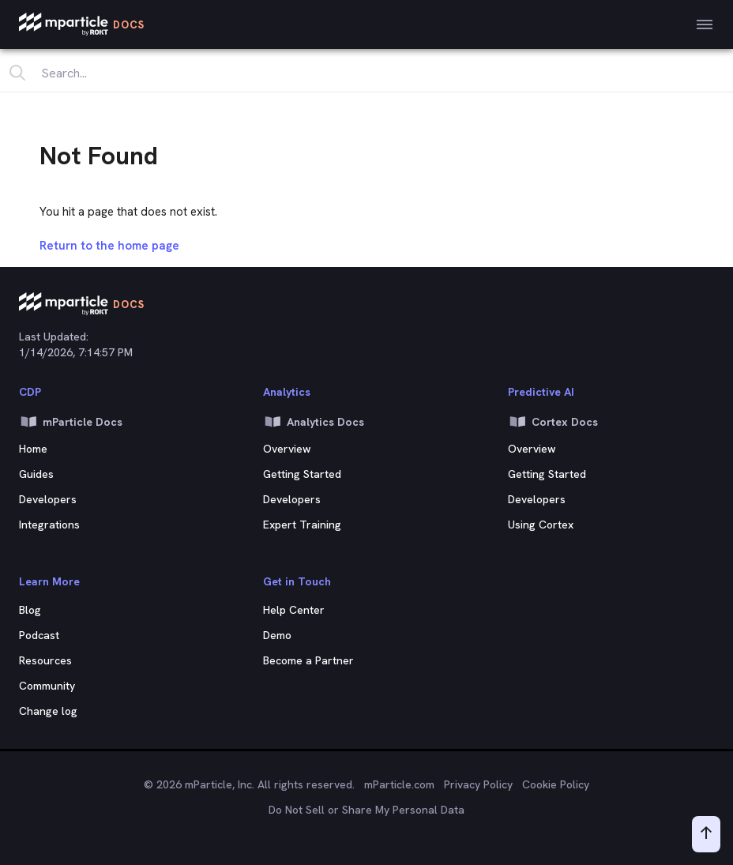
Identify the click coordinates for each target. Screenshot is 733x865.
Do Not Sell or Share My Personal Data (366, 810)
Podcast (39, 635)
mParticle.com (399, 784)
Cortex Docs (553, 421)
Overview (287, 449)
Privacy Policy (478, 784)
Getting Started (302, 474)
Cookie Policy (555, 784)
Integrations (49, 524)
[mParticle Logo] (82, 24)
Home (33, 449)
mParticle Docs (70, 421)
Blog (30, 610)
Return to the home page (109, 246)
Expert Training (302, 524)
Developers (48, 499)
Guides (36, 474)
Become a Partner (308, 660)
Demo (277, 635)
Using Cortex (540, 524)
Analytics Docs (313, 421)
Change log (48, 711)
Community (47, 686)
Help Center (294, 610)
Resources (45, 660)
